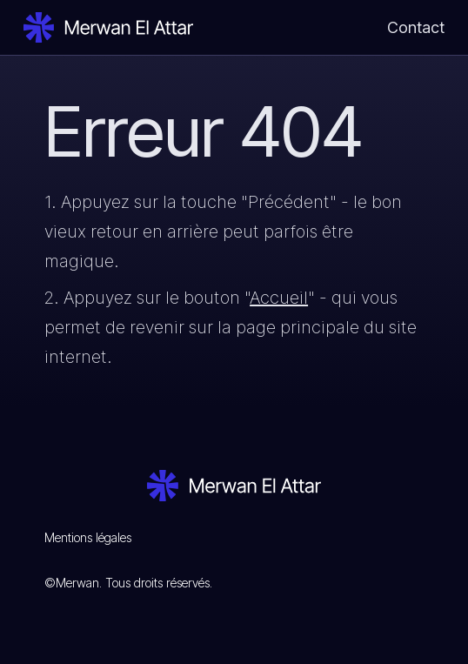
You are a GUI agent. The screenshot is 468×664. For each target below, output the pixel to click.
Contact (416, 27)
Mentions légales (87, 537)
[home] (108, 27)
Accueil (279, 297)
